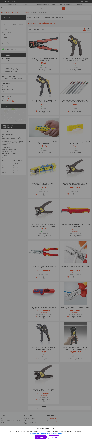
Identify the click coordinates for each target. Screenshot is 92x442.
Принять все (40, 437)
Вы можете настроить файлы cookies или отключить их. (45, 433)
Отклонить (54, 437)
